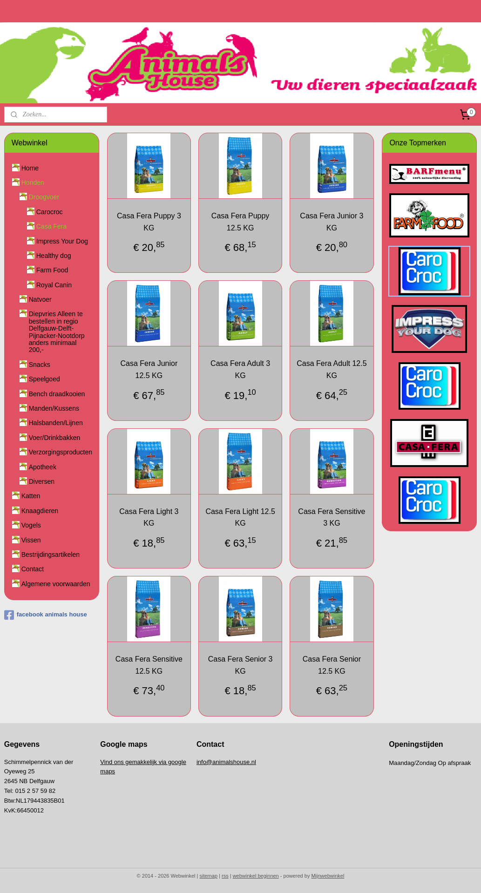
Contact (32, 569)
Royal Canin (54, 285)
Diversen (41, 481)
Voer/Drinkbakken (55, 437)
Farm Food (52, 270)
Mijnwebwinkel (327, 876)
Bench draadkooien (57, 394)
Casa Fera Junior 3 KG (332, 222)
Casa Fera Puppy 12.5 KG (240, 222)
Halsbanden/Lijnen (56, 422)
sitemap (209, 876)
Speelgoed (44, 379)
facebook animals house (45, 615)
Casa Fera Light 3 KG (149, 517)
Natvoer (40, 299)
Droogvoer (44, 197)
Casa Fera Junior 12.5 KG (149, 369)
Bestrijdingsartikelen (50, 554)
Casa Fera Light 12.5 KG (240, 517)
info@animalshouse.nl (226, 761)
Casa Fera (51, 226)
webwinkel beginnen (256, 876)
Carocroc (49, 212)
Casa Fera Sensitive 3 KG (332, 517)
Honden (32, 182)
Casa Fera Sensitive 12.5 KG (149, 665)
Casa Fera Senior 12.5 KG (332, 665)
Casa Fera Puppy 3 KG (149, 222)
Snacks (39, 364)
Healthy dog (53, 255)
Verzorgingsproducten (60, 452)
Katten (30, 496)
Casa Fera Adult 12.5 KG (332, 369)
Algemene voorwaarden (55, 584)
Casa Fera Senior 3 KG (240, 665)
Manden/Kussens (54, 408)
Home (30, 168)
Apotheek (42, 467)
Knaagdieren (39, 510)
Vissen (31, 540)
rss (225, 876)
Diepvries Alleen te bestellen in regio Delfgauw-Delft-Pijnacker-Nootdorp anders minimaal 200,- (57, 331)
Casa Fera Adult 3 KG (240, 369)
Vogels (31, 525)
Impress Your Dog (62, 241)
